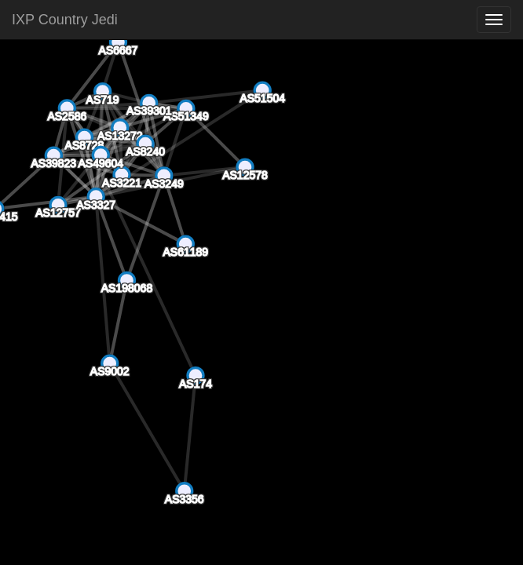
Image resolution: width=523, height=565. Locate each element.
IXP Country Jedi (65, 19)
